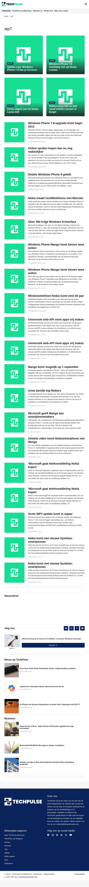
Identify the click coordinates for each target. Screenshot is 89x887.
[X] (77, 628)
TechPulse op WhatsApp (22, 11)
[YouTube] (82, 628)
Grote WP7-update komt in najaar (50, 513)
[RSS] (61, 835)
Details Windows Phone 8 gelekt (49, 174)
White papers (9, 856)
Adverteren (8, 863)
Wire (6, 860)
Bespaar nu (53, 645)
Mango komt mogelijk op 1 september (53, 366)
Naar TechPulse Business (14, 835)
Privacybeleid (79, 874)
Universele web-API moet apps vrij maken (56, 319)
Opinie (7, 853)
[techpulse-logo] (12, 4)
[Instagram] (71, 628)
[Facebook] (66, 628)
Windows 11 (38, 11)
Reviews (7, 846)
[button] (85, 4)
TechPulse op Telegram (13, 839)
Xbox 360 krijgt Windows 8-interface (52, 221)
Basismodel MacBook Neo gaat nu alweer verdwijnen (42, 745)
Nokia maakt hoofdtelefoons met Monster (55, 198)
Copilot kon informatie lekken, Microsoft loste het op (42, 687)
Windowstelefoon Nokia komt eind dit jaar (56, 295)
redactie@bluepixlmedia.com (67, 824)
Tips (6, 849)
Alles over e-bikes (61, 11)
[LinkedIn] (57, 835)
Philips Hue (48, 11)
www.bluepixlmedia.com (28, 877)
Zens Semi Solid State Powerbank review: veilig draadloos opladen (48, 668)
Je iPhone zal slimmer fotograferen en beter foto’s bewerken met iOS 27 (50, 704)
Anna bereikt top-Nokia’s (44, 390)
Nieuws (7, 842)
